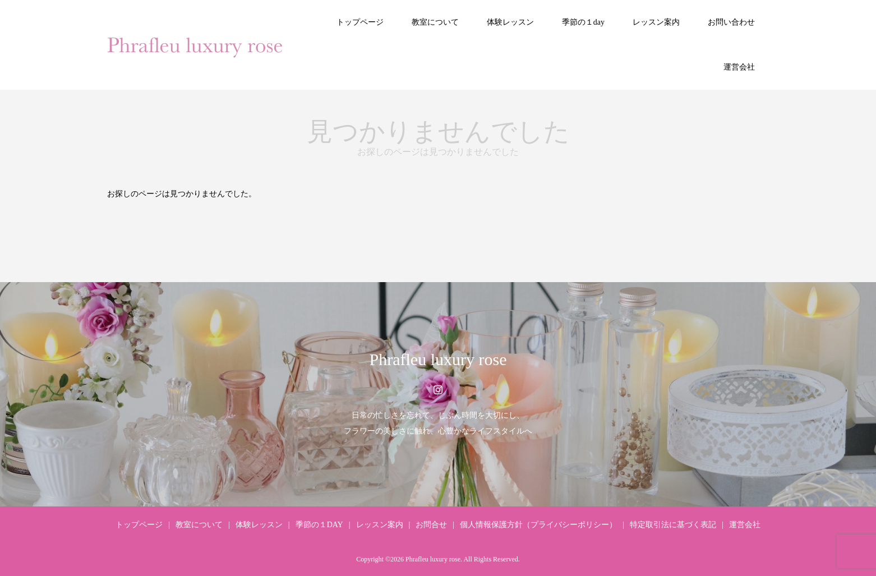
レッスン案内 (656, 22)
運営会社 (739, 67)
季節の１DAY (319, 524)
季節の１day (583, 22)
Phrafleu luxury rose (438, 359)
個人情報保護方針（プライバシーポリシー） (538, 524)
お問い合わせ (731, 22)
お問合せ (431, 524)
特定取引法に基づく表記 (673, 524)
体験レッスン (510, 22)
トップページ (360, 22)
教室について (435, 22)
